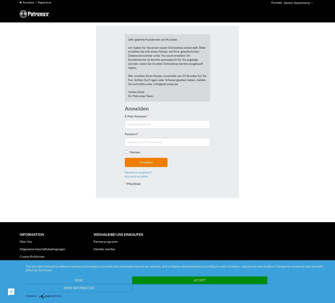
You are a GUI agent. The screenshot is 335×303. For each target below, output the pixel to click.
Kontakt (276, 2)
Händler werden (104, 249)
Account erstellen (136, 176)
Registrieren (44, 2)
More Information (285, 288)
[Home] (40, 14)
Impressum (27, 264)
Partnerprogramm (106, 241)
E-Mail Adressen (136, 116)
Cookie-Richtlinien (32, 256)
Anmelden (27, 2)
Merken (132, 152)
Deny (71, 288)
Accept (178, 288)
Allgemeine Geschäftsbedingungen (42, 249)
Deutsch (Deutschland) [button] (299, 3)
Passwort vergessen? (138, 172)
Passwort (132, 134)
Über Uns (26, 241)
